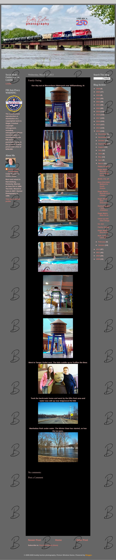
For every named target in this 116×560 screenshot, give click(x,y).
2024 (98, 95)
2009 (98, 259)
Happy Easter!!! (104, 166)
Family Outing (103, 227)
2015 (98, 124)
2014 (98, 128)
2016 (98, 121)
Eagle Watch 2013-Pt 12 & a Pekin (104, 193)
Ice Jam (101, 224)
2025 (98, 92)
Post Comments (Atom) (48, 545)
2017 (98, 118)
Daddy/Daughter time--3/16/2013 (104, 208)
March (101, 163)
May (100, 157)
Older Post (82, 540)
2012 (98, 249)
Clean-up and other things (103, 220)
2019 (98, 111)
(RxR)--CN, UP (103, 179)
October (101, 141)
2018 (98, 115)
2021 (98, 105)
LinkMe (8, 84)
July (100, 150)
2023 (98, 98)
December (102, 134)
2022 (98, 102)
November (102, 137)
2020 (98, 108)
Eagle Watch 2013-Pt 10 (103, 231)
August (101, 147)
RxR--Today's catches (103, 237)
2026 (98, 89)
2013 (98, 131)
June (100, 154)
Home (58, 540)
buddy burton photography (13, 170)
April (100, 160)
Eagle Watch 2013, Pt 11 (103, 214)
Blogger (88, 555)
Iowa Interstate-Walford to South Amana (104, 185)
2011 (98, 252)
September (102, 144)
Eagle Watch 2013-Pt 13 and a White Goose (103, 173)
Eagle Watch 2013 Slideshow (103, 201)
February (102, 242)
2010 (98, 256)
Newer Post (34, 540)
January (101, 245)
